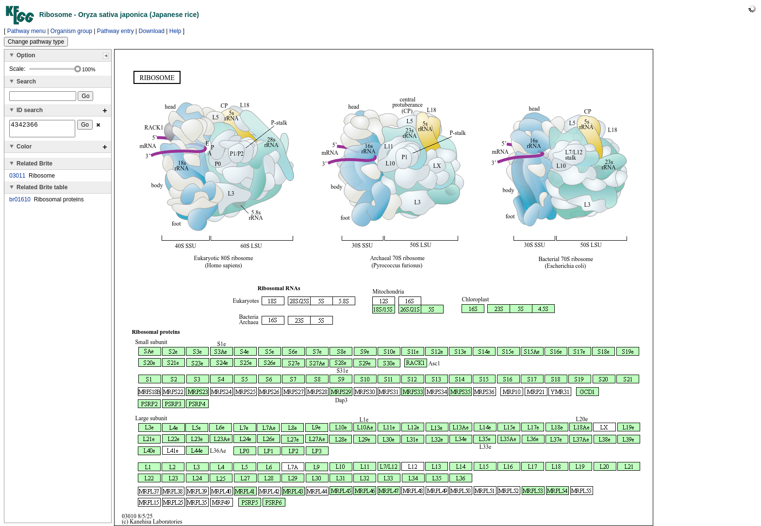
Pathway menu (26, 31)
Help (175, 31)
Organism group (71, 31)
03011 (17, 178)
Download (152, 31)
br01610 (20, 202)
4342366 (42, 130)
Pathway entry (115, 31)
